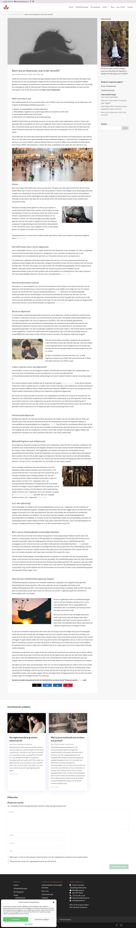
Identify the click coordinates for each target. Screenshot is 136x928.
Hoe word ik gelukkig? (109, 97)
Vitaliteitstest (20, 898)
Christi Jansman (21, 74)
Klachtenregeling (65, 919)
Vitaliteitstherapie (81, 7)
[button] (53, 902)
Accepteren (16, 919)
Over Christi (120, 7)
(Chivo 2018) (21, 238)
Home (71, 7)
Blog (112, 7)
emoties (53, 424)
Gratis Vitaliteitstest (108, 86)
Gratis (104, 7)
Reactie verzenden (119, 867)
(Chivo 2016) (65, 274)
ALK (78, 544)
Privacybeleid (29, 924)
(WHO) (47, 105)
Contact (130, 7)
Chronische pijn (47, 894)
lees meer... (13, 774)
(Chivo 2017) (60, 303)
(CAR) (58, 292)
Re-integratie (95, 7)
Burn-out (20, 14)
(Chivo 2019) (41, 497)
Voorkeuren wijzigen (42, 919)
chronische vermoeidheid (23, 495)
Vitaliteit (45, 898)
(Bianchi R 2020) (68, 383)
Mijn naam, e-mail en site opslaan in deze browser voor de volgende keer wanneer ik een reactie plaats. (49, 857)
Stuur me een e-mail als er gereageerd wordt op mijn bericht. (32, 861)
